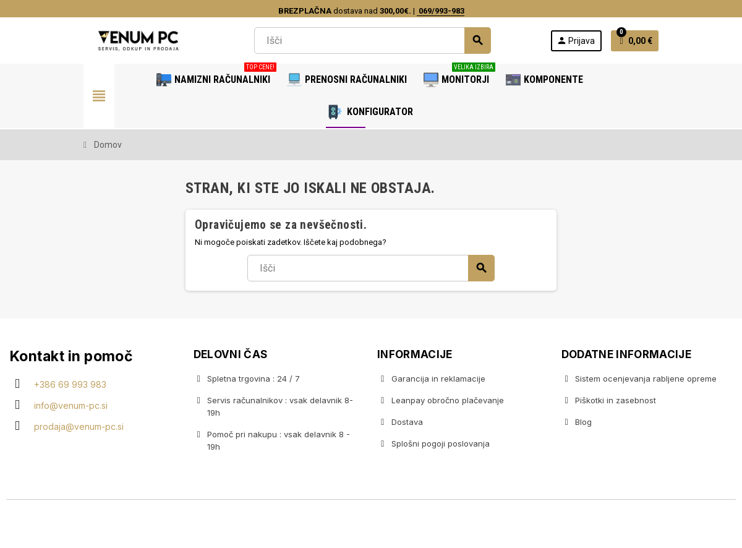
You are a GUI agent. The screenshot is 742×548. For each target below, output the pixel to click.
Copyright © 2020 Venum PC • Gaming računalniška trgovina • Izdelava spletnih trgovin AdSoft (371, 525)
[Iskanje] (372, 40)
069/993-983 (440, 10)
